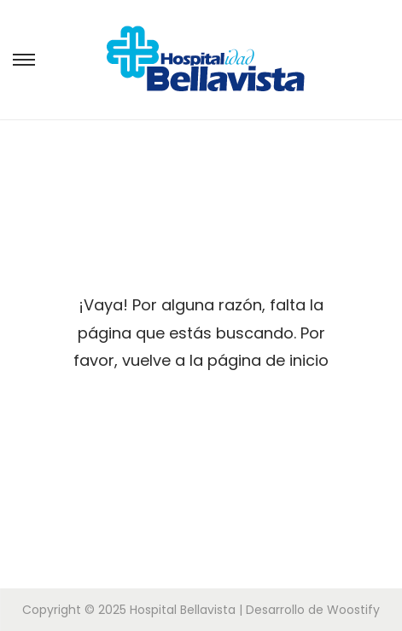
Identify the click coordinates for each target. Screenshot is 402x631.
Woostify (353, 609)
